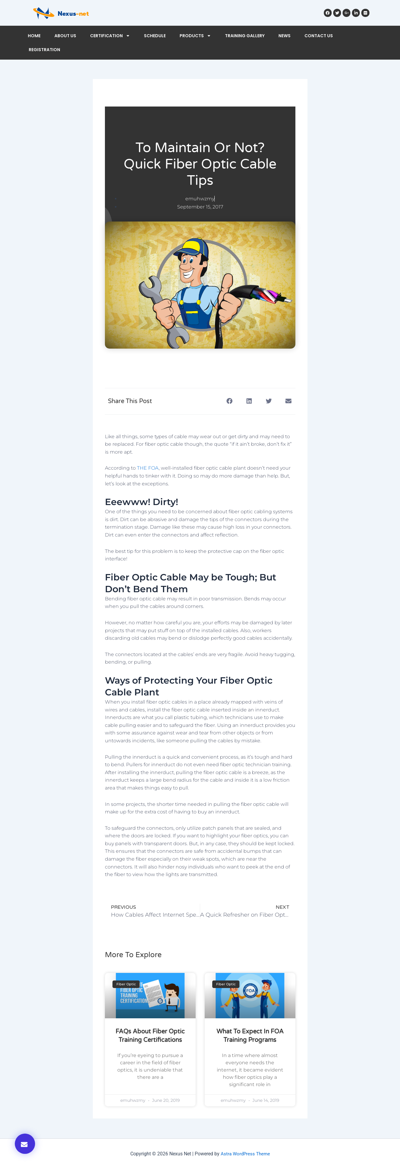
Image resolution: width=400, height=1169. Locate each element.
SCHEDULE (155, 36)
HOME (34, 36)
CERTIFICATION (110, 36)
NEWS (284, 36)
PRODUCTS (195, 36)
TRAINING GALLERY (245, 36)
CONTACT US (318, 36)
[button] (25, 1144)
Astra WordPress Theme (245, 1154)
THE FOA (148, 468)
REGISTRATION (44, 50)
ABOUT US (65, 36)
